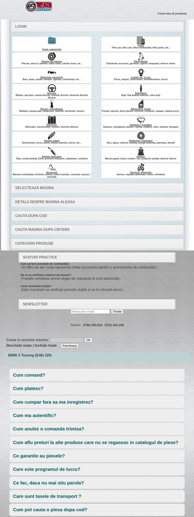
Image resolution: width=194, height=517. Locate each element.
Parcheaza (70, 345)
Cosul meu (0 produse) (172, 13)
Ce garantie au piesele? (39, 455)
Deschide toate (19, 345)
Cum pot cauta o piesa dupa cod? (50, 509)
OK (88, 340)
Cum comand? (29, 374)
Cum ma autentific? (34, 415)
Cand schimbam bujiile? (36, 286)
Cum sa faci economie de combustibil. (45, 263)
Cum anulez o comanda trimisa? (48, 428)
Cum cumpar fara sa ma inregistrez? (53, 401)
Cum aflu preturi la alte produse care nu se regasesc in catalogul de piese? (95, 442)
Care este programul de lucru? (46, 469)
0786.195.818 (92, 325)
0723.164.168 (114, 325)
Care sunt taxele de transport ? (47, 496)
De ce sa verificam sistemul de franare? (46, 275)
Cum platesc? (28, 388)
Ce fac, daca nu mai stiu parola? (48, 482)
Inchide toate (46, 345)
